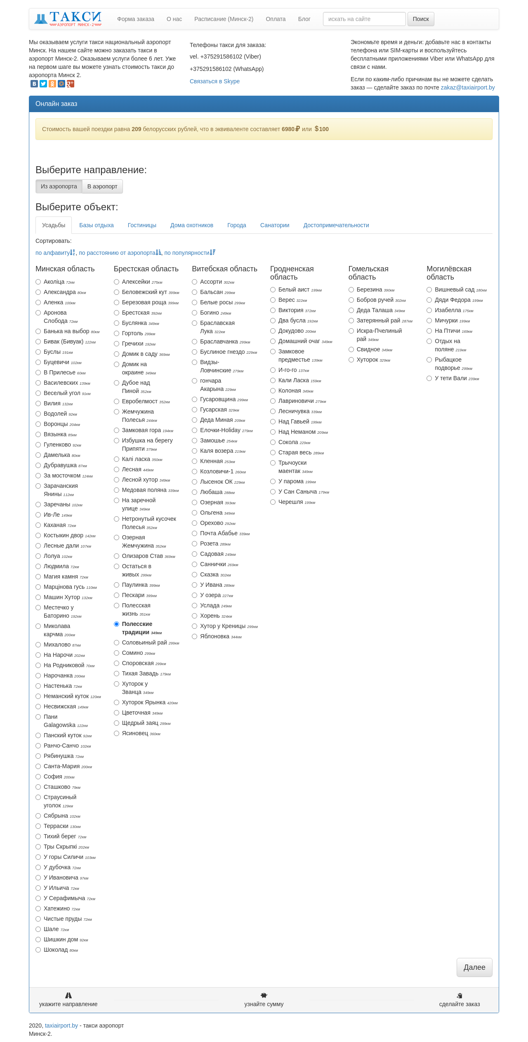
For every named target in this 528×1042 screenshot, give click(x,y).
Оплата (275, 19)
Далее (475, 967)
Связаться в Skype (215, 81)
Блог (304, 19)
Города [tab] (236, 225)
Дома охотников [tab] (191, 225)
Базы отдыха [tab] (96, 225)
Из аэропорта (59, 186)
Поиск (421, 19)
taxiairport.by (61, 1025)
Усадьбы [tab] (53, 225)
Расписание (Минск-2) (223, 19)
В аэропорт (102, 186)
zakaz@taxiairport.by (468, 87)
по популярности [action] (189, 252)
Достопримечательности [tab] (336, 225)
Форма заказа (135, 19)
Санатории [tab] (275, 225)
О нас (174, 19)
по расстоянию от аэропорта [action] (120, 252)
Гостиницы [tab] (142, 225)
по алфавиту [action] (55, 252)
